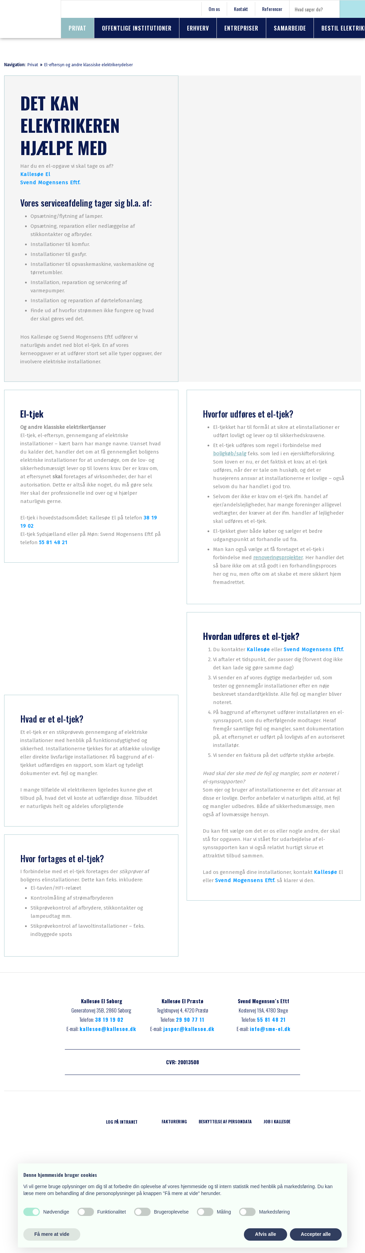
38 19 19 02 (109, 1019)
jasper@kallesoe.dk (188, 1028)
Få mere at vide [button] (51, 1234)
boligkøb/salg (229, 453)
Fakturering (174, 1121)
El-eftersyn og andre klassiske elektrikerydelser (88, 64)
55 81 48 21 (53, 542)
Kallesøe (258, 649)
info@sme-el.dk (270, 1028)
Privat (77, 28)
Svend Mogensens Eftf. (50, 182)
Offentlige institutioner (137, 28)
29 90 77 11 (190, 1019)
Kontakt (241, 8)
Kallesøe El (35, 174)
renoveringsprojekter (278, 557)
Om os (214, 8)
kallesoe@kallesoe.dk (108, 1028)
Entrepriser (241, 28)
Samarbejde (290, 28)
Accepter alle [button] (316, 1234)
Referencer (272, 8)
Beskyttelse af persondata (225, 1121)
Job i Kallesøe (276, 1121)
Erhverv (198, 28)
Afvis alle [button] (265, 1234)
